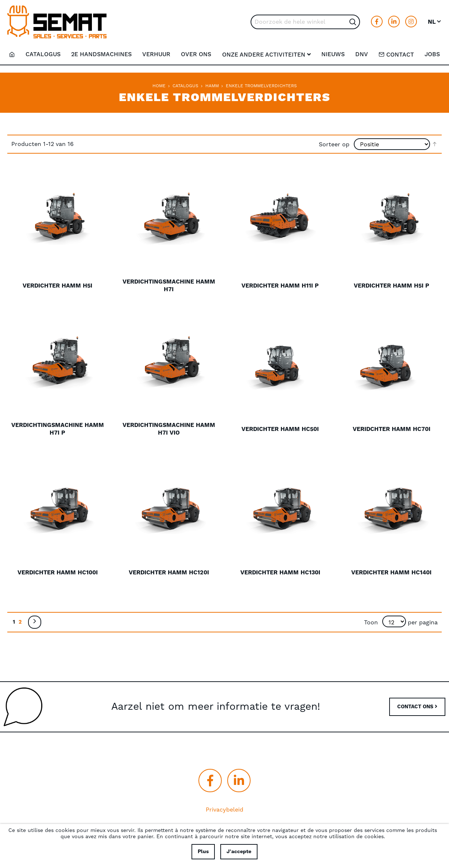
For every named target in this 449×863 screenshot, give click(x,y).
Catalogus (185, 86)
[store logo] (57, 21)
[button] (435, 22)
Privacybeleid (224, 809)
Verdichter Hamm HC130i (280, 572)
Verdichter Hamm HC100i (58, 572)
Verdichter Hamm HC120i (169, 572)
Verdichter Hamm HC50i (280, 429)
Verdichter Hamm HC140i (391, 572)
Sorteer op (334, 144)
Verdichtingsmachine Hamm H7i (169, 285)
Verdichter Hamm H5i (57, 285)
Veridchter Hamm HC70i (391, 429)
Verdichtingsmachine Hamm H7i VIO (169, 428)
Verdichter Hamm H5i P (391, 285)
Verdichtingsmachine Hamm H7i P (57, 428)
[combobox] (305, 22)
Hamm (212, 86)
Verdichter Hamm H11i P (280, 285)
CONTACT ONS (417, 707)
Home (159, 86)
